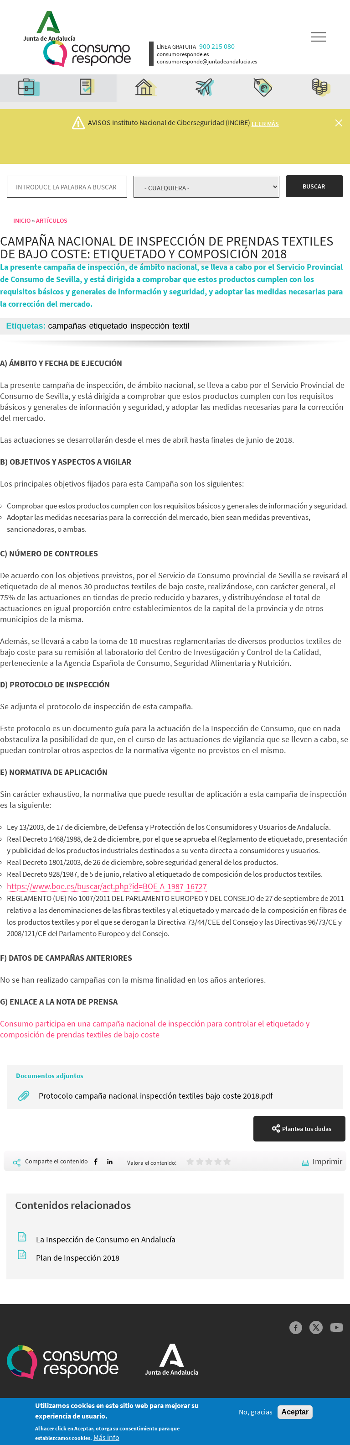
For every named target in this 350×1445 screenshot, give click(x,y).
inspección (149, 325)
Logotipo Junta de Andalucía (46, 23)
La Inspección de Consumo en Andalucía (105, 1239)
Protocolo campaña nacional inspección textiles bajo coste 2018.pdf (156, 1095)
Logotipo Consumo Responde (87, 53)
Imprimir (327, 1161)
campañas (67, 325)
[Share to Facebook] (95, 1161)
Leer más (265, 124)
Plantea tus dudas (306, 1129)
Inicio (22, 220)
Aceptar (295, 1415)
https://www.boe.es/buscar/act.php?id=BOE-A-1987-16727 (107, 886)
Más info (106, 1440)
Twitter (316, 1327)
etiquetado (108, 325)
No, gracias (256, 1414)
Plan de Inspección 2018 (77, 1257)
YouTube (336, 1327)
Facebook (296, 1327)
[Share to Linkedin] (109, 1161)
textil (180, 325)
